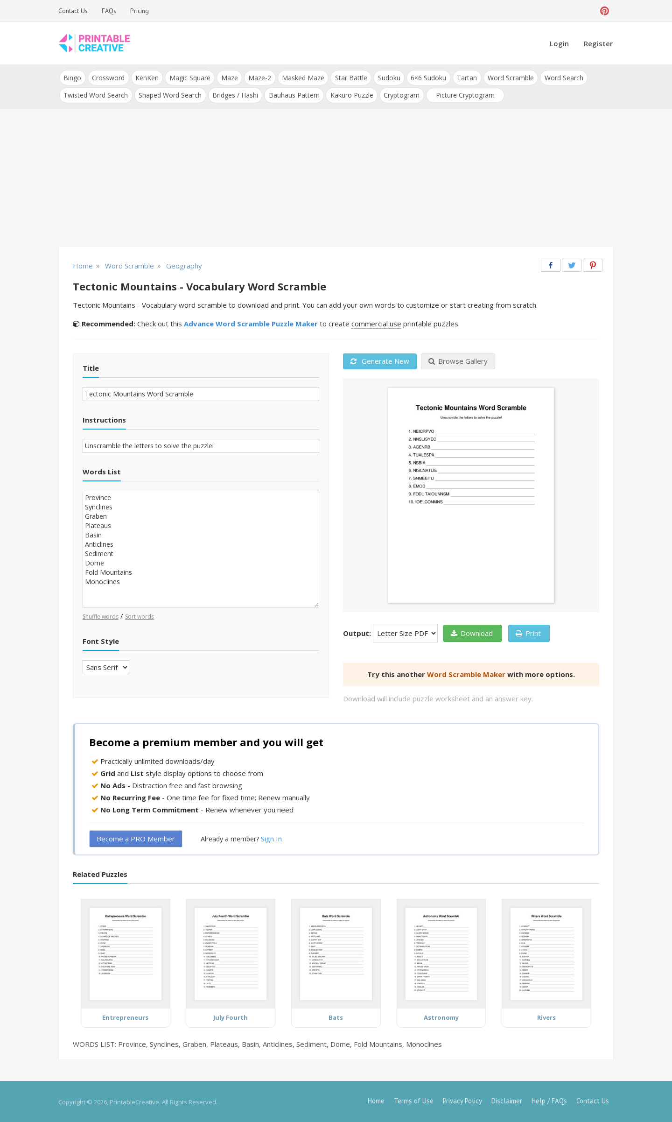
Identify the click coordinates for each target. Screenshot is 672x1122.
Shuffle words (101, 615)
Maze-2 (257, 77)
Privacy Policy (462, 1099)
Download (472, 631)
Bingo (72, 77)
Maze (227, 77)
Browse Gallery (458, 360)
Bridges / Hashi (234, 94)
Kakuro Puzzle (350, 94)
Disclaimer (506, 1099)
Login (559, 43)
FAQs (109, 11)
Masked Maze (301, 77)
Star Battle (348, 77)
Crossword (107, 77)
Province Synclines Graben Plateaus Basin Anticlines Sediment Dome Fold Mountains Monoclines (201, 548)
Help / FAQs (549, 1099)
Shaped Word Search (169, 94)
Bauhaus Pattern (292, 94)
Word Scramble (506, 77)
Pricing (139, 11)
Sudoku (386, 77)
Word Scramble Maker (466, 672)
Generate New (379, 360)
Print (528, 631)
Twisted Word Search (95, 94)
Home (376, 1099)
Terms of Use (414, 1099)
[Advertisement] (336, 177)
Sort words (139, 615)
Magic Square (188, 77)
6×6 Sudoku (425, 77)
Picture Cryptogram (463, 94)
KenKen (146, 77)
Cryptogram (400, 94)
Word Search (559, 77)
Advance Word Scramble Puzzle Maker (251, 322)
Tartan (463, 77)
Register (598, 43)
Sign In (271, 837)
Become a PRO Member (136, 837)
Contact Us (73, 11)
